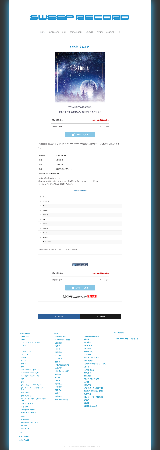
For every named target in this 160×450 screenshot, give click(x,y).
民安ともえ (88, 351)
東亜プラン (25, 393)
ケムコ (23, 367)
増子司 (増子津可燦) (91, 379)
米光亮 (86, 400)
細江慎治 (87, 376)
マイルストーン (27, 404)
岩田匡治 (58, 352)
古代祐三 (58, 384)
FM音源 (24, 426)
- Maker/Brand (24, 334)
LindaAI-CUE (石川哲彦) (93, 391)
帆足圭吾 (87, 373)
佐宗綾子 (58, 396)
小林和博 (58, 387)
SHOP (64, 32)
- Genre (22, 417)
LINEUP (42, 32)
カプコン (24, 355)
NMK (23, 339)
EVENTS (100, 32)
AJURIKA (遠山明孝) (62, 340)
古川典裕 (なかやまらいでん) (95, 364)
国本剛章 (58, 374)
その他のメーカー (28, 410)
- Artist (55, 334)
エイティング (26, 351)
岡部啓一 (58, 362)
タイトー (24, 382)
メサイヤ (24, 407)
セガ (22, 379)
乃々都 (86, 367)
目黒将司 (87, 385)
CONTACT (110, 32)
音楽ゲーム (25, 419)
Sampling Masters (91, 336)
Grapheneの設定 (71, 448)
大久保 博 (58, 359)
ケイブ (23, 364)
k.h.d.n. (58, 377)
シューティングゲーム (29, 422)
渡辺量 (86, 403)
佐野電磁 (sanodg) (61, 399)
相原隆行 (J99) (60, 336)
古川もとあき (89, 370)
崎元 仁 (57, 393)
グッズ (21, 433)
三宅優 (86, 382)
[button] (118, 31)
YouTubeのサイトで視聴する (127, 339)
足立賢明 (58, 343)
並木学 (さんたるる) (91, 358)
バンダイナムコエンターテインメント (33, 400)
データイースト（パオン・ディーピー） (33, 389)
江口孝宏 (58, 355)
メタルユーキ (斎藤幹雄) (93, 388)
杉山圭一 (87, 342)
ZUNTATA (88, 345)
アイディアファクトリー (30, 342)
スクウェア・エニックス (30, 373)
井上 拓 (57, 349)
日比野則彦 (88, 361)
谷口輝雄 (87, 348)
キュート (24, 358)
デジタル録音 (24, 436)
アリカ (23, 348)
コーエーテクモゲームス (30, 370)
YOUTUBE (89, 32)
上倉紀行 (58, 368)
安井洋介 (87, 394)
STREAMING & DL (76, 32)
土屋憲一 (87, 355)
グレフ (23, 361)
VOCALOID (25, 429)
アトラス (24, 345)
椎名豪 (86, 339)
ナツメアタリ (26, 396)
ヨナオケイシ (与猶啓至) (93, 397)
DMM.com (25, 336)
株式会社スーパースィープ (95, 446)
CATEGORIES (54, 32)
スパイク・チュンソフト (30, 376)
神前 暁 (57, 381)
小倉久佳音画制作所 (62, 365)
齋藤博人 (58, 390)
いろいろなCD (24, 440)
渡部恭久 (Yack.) (90, 406)
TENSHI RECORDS (28, 413)
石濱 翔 (57, 346)
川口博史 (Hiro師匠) (62, 371)
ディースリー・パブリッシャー (33, 385)
